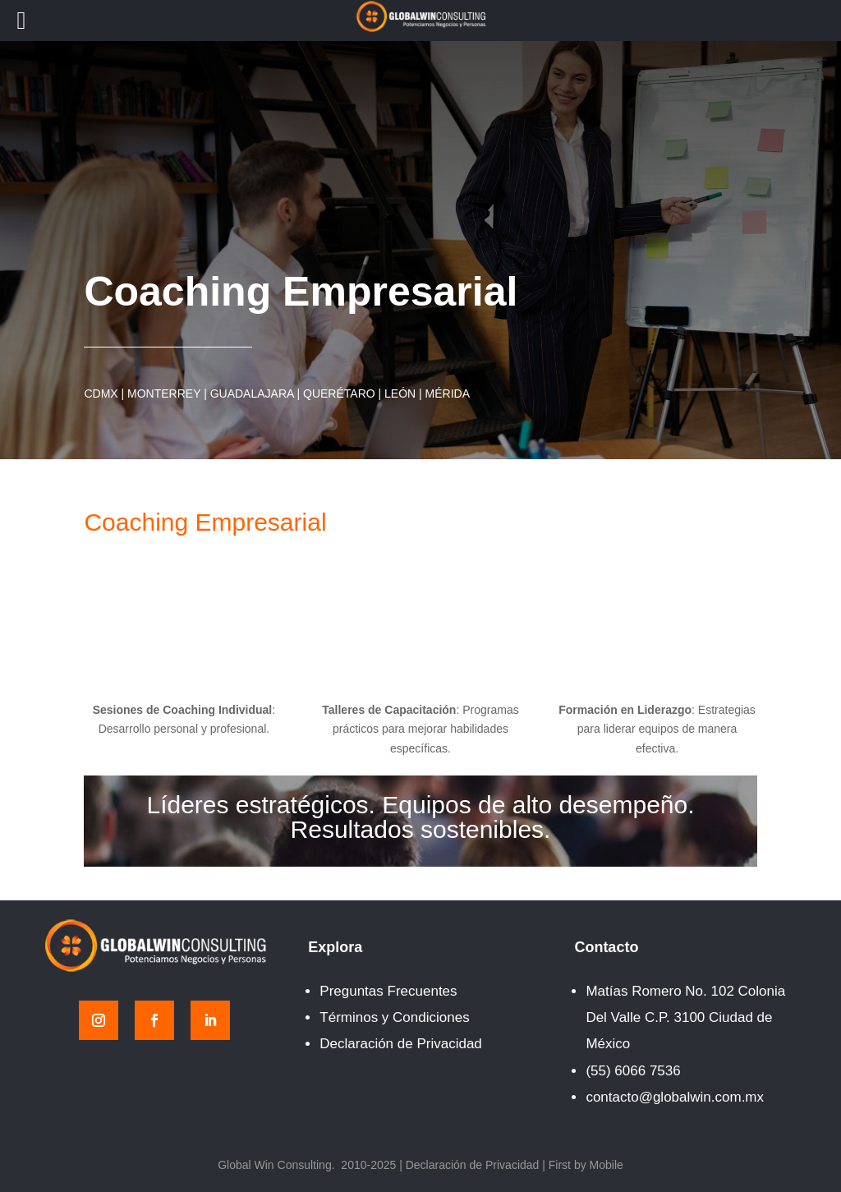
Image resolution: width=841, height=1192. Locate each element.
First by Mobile (586, 1164)
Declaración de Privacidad (400, 1044)
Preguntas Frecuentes (388, 991)
